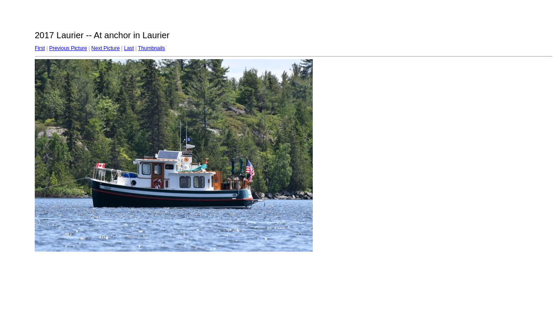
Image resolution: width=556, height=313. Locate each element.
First (40, 48)
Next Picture (105, 48)
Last (129, 48)
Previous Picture (68, 48)
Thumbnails (151, 48)
